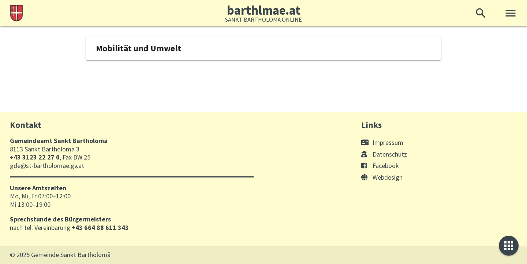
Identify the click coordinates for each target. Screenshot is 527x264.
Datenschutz (384, 154)
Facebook (380, 165)
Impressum (382, 142)
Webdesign (382, 177)
